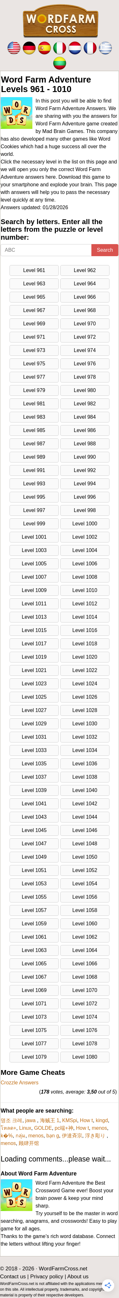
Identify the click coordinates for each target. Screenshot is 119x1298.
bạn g (52, 1135)
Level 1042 (84, 803)
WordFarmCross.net (63, 1269)
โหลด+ (8, 1128)
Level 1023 (34, 683)
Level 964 (85, 283)
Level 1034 (84, 750)
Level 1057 (34, 910)
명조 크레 (11, 1120)
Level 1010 (84, 590)
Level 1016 (84, 630)
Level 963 (34, 283)
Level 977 (34, 377)
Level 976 (85, 363)
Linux (25, 1128)
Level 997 (34, 510)
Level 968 (85, 310)
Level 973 (34, 350)
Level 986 (85, 430)
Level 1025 (34, 697)
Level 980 (85, 390)
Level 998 (85, 510)
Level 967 (34, 310)
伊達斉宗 (72, 1135)
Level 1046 (84, 830)
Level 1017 (34, 643)
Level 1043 (34, 817)
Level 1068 (84, 977)
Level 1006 (84, 563)
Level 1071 (34, 1003)
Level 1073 (34, 1017)
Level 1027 (34, 710)
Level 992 (85, 470)
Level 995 (34, 497)
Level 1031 (34, 737)
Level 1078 (84, 1043)
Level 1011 (34, 603)
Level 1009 (34, 590)
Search (105, 250)
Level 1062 (84, 937)
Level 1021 (34, 670)
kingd (102, 1120)
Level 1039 (34, 790)
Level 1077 (34, 1043)
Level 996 (85, 497)
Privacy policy (46, 1277)
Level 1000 (84, 523)
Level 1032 (84, 737)
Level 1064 (84, 950)
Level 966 (85, 297)
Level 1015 (34, 630)
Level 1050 (84, 857)
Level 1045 (34, 830)
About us (78, 1277)
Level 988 (85, 443)
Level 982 (85, 403)
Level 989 (34, 457)
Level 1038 (84, 777)
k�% (7, 1135)
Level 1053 (34, 883)
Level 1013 (34, 617)
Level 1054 (84, 883)
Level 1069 (34, 990)
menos (99, 1128)
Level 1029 (34, 723)
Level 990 (85, 457)
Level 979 (34, 390)
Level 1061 (34, 937)
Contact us (13, 1277)
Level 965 (34, 297)
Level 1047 (34, 843)
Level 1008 (84, 577)
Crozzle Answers (19, 1082)
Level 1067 (34, 977)
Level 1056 (84, 897)
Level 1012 (84, 603)
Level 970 (85, 323)
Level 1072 (84, 1003)
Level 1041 (34, 803)
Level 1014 (84, 617)
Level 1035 (34, 763)
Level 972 (85, 337)
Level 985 (34, 430)
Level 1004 (84, 550)
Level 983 (34, 417)
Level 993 (34, 483)
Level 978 (85, 377)
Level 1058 (84, 910)
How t (86, 1120)
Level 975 (34, 363)
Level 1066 (84, 963)
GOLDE (43, 1128)
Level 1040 (84, 790)
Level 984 (85, 417)
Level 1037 (34, 777)
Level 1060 (84, 923)
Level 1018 (84, 643)
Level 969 (34, 323)
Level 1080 (84, 1057)
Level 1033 (34, 750)
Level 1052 (84, 870)
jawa (31, 1120)
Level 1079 (34, 1057)
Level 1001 (34, 537)
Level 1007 (34, 577)
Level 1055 (34, 897)
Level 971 (34, 337)
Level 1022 (84, 670)
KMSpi (69, 1120)
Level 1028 (84, 710)
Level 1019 (34, 657)
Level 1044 (84, 817)
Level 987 (34, 443)
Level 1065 (34, 963)
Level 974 (85, 350)
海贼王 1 (49, 1120)
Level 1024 (84, 683)
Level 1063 (34, 950)
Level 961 (34, 270)
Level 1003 (34, 550)
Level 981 (34, 403)
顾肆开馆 (29, 1143)
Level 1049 (34, 857)
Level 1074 (84, 1017)
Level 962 (85, 270)
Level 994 (85, 483)
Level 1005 (34, 563)
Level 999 (34, 523)
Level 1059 (34, 923)
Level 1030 (84, 723)
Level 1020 (84, 657)
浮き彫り (96, 1135)
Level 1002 (84, 537)
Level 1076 (84, 1030)
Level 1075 (34, 1030)
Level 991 (34, 470)
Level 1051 (34, 870)
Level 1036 (84, 763)
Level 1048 (84, 843)
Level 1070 (84, 990)
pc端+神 (64, 1128)
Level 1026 (84, 697)
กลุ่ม (20, 1135)
